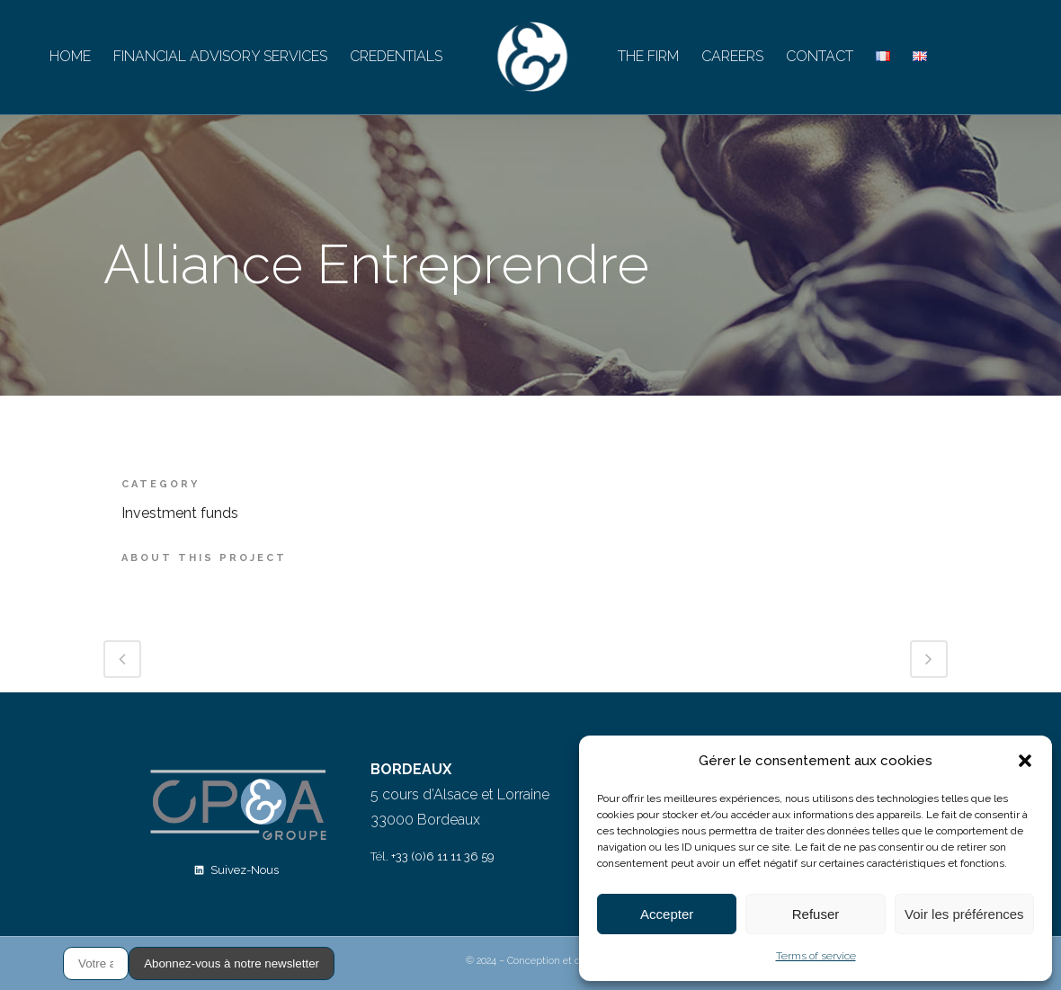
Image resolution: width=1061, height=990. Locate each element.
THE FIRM (648, 56)
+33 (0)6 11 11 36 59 (443, 856)
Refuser (816, 914)
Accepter (666, 914)
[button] (1025, 761)
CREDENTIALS (396, 56)
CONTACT (819, 56)
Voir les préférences (964, 914)
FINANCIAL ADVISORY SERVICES (220, 56)
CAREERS (732, 56)
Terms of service (816, 956)
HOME (70, 56)
